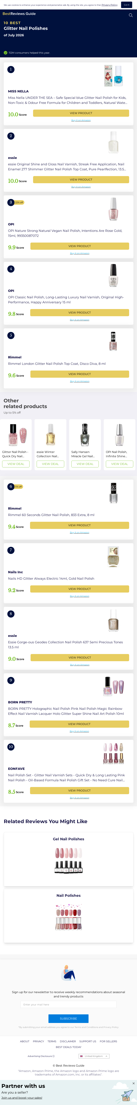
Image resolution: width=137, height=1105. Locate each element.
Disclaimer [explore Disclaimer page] (68, 1041)
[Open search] (131, 15)
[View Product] (68, 93)
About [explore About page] (24, 1041)
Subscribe (68, 1018)
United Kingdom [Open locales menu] (93, 1056)
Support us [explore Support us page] (87, 1041)
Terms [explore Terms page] (52, 1041)
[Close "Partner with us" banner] (133, 1083)
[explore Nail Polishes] (68, 916)
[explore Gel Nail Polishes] (68, 859)
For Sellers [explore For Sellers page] (108, 1041)
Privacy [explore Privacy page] (38, 1041)
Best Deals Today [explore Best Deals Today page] (68, 1047)
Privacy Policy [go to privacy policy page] (110, 4)
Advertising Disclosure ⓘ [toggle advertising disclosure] (41, 1056)
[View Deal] (16, 444)
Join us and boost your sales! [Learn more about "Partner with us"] (21, 1097)
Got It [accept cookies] (126, 5)
